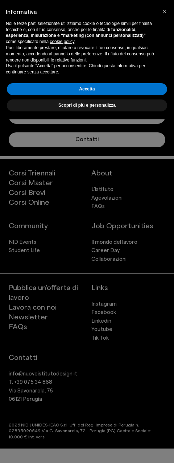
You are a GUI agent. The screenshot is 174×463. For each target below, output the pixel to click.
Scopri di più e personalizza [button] (87, 105)
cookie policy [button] (62, 41)
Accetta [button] (87, 89)
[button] (164, 11)
